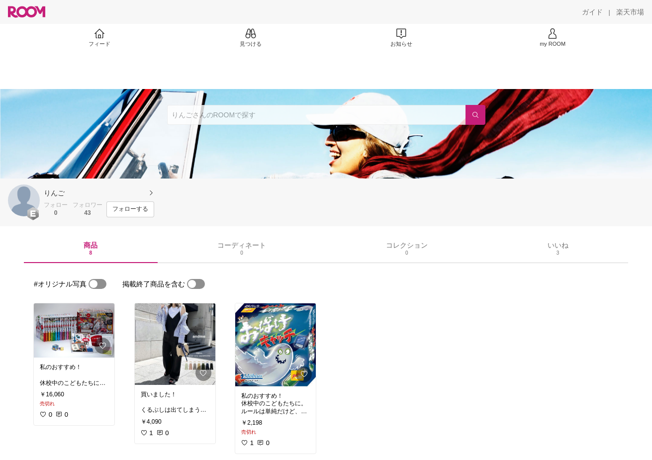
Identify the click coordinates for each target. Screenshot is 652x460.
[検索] (475, 115)
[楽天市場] (630, 11)
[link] (74, 330)
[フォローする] (130, 209)
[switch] (97, 284)
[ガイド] (592, 11)
